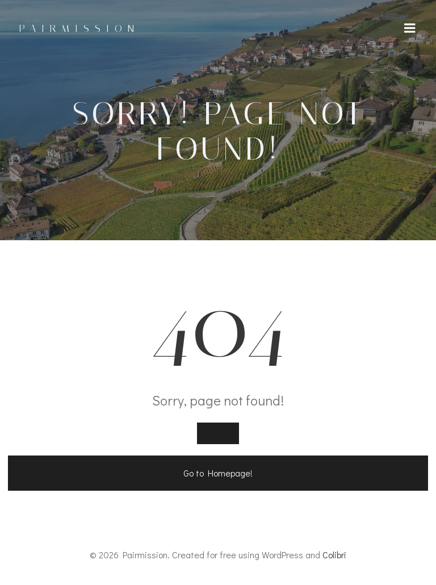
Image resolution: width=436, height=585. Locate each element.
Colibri (334, 555)
